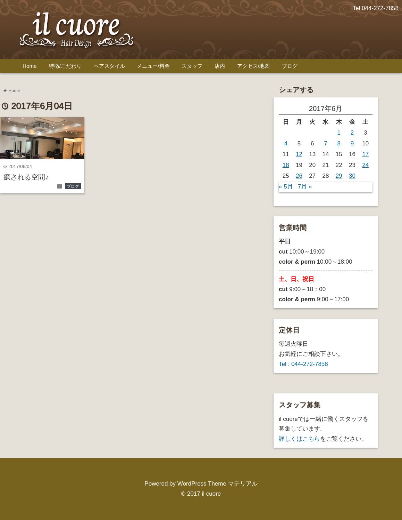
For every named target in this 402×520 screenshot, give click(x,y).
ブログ (290, 66)
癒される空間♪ (26, 177)
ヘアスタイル (109, 66)
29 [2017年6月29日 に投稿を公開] (339, 176)
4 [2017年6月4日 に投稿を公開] (285, 143)
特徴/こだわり (65, 66)
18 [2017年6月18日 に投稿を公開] (286, 165)
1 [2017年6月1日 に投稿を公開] (339, 132)
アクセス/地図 (253, 66)
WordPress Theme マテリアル (217, 483)
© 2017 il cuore (201, 493)
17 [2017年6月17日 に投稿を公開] (365, 154)
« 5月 (286, 186)
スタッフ (192, 66)
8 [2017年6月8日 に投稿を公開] (339, 143)
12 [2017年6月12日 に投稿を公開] (299, 154)
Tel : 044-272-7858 (303, 364)
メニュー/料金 (153, 66)
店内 (220, 66)
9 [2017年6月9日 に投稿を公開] (352, 143)
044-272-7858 (380, 8)
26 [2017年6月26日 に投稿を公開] (299, 176)
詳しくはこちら (299, 438)
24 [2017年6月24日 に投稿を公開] (365, 165)
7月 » (305, 186)
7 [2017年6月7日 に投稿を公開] (325, 143)
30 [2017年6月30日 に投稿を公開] (352, 176)
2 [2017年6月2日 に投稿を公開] (352, 132)
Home (30, 66)
